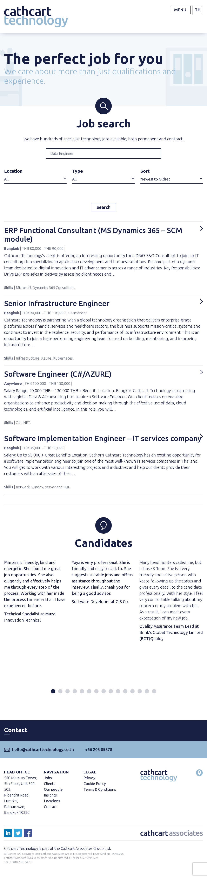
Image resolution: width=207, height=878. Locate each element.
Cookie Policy (95, 785)
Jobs (48, 780)
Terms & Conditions (100, 791)
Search (103, 208)
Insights (50, 797)
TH (198, 9)
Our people (53, 791)
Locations (52, 803)
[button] (53, 693)
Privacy (89, 780)
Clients (49, 785)
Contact (50, 808)
